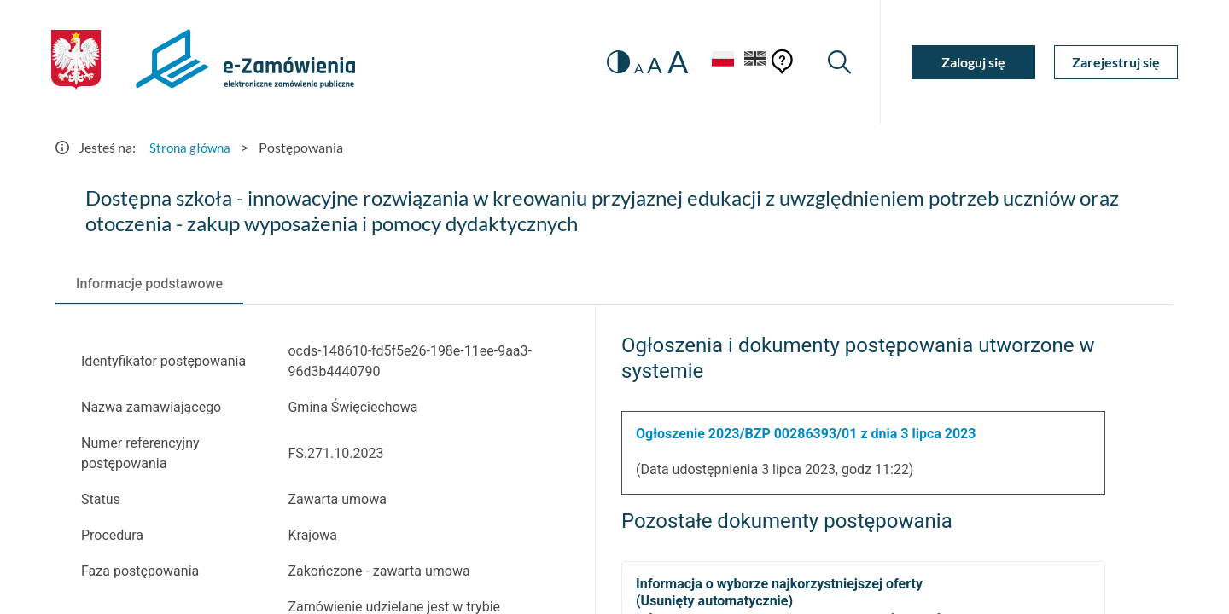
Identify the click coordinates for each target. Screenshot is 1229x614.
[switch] (612, 62)
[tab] (149, 284)
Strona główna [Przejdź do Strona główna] (192, 147)
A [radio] (633, 68)
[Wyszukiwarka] (838, 62)
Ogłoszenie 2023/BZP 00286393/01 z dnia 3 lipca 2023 (806, 434)
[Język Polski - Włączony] (717, 62)
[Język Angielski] (754, 62)
